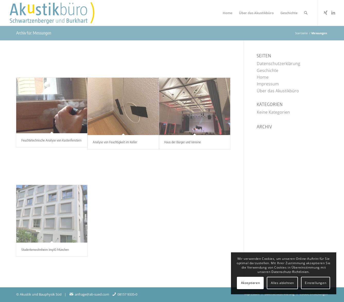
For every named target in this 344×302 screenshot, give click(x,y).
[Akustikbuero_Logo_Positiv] (58, 13)
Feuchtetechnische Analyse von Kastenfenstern (51, 140)
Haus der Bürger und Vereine (182, 142)
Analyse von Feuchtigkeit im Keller (115, 142)
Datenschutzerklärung (278, 63)
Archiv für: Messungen (33, 32)
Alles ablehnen (282, 283)
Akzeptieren (250, 283)
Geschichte (267, 70)
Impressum (268, 84)
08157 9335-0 (127, 294)
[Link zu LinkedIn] (333, 12)
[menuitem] (227, 13)
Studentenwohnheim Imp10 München (45, 249)
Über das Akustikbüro (278, 91)
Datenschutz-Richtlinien (290, 272)
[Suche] (306, 13)
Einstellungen (315, 283)
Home (263, 77)
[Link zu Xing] (325, 12)
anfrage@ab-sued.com (92, 294)
